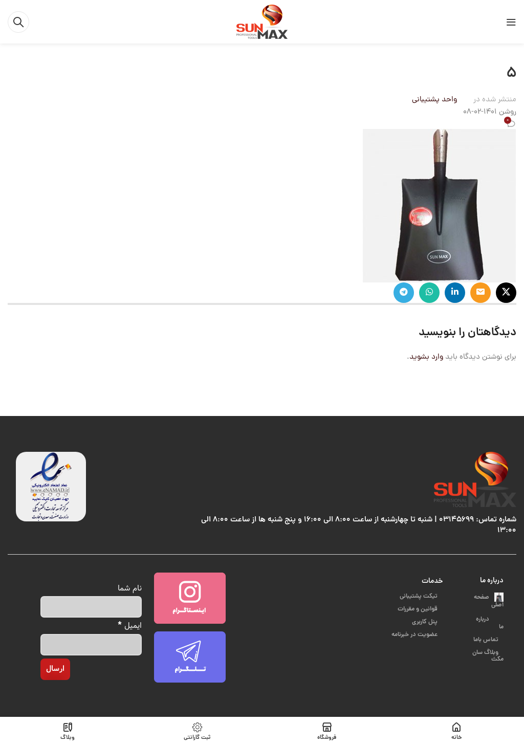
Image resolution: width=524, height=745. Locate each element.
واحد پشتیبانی (434, 100)
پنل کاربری (425, 622)
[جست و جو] (18, 22)
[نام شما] (91, 607)
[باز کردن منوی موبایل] (511, 22)
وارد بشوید (426, 357)
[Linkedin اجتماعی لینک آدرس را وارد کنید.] (455, 292)
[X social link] (506, 292)
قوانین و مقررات (418, 609)
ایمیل (130, 625)
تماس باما (486, 631)
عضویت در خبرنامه (415, 635)
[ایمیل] (91, 644)
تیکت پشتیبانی (419, 596)
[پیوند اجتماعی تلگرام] (404, 292)
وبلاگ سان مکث (488, 647)
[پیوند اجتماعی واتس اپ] (429, 292)
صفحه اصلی (489, 601)
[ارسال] (55, 669)
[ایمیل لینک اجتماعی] (480, 292)
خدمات (432, 581)
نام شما (130, 588)
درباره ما (492, 580)
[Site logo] (262, 22)
